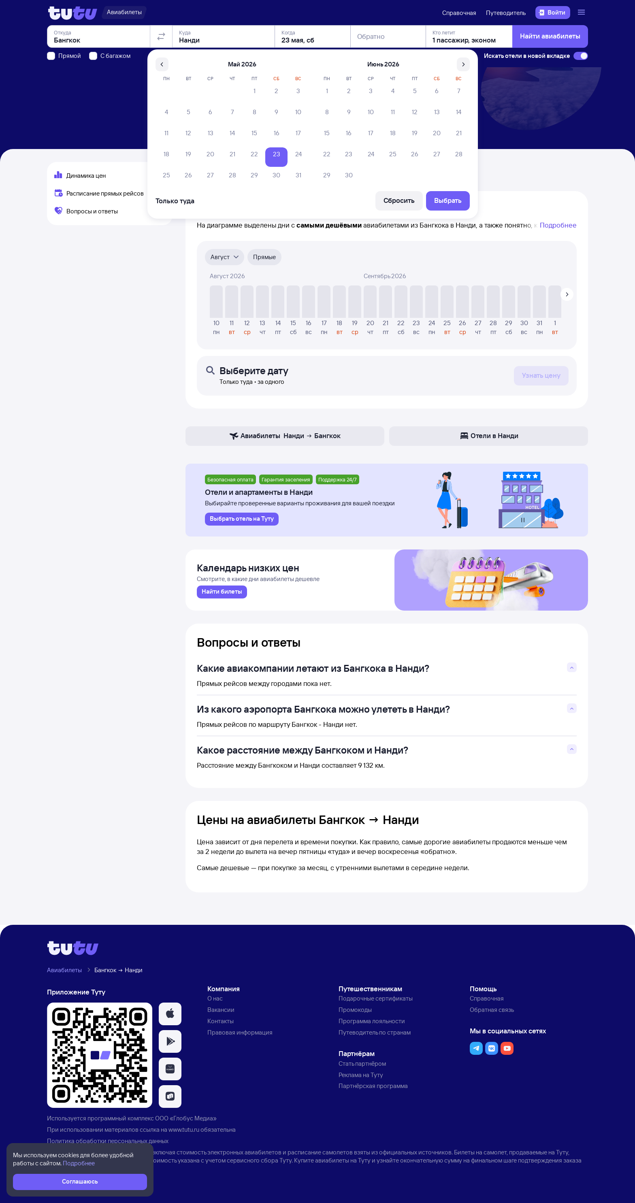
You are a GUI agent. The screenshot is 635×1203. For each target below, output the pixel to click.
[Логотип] (72, 12)
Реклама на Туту (361, 1078)
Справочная (459, 13)
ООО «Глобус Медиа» (186, 1121)
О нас (215, 1001)
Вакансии (220, 1012)
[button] (170, 1017)
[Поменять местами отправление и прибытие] (161, 82)
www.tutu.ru (183, 1132)
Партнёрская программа (373, 1089)
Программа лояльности (372, 1024)
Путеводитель (506, 13)
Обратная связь (492, 1012)
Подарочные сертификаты (376, 1001)
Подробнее (558, 225)
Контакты (220, 1024)
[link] (222, 594)
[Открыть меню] (582, 12)
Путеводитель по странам (375, 1035)
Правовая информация (240, 1035)
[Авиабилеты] (124, 12)
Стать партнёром (362, 1066)
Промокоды (355, 1012)
